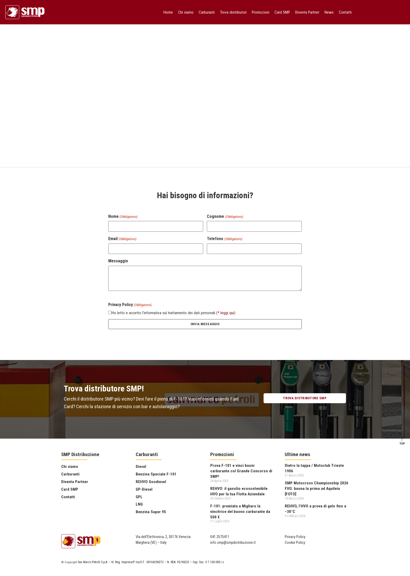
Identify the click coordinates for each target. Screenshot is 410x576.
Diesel (141, 466)
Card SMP (282, 12)
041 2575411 (219, 537)
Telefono (224, 239)
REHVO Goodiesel (151, 481)
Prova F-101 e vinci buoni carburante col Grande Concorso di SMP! (241, 471)
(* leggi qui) (225, 313)
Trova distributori (233, 12)
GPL (139, 497)
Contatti (345, 12)
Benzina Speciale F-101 (156, 474)
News (329, 12)
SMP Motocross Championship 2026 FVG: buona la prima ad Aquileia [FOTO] (316, 488)
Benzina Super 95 (151, 511)
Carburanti (207, 12)
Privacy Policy (295, 537)
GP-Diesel (144, 489)
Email (122, 239)
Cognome (225, 216)
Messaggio (118, 261)
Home (168, 12)
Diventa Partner (307, 12)
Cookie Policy (295, 542)
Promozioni (260, 12)
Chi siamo (185, 12)
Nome (123, 216)
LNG (139, 504)
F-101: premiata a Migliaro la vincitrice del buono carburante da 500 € (240, 511)
